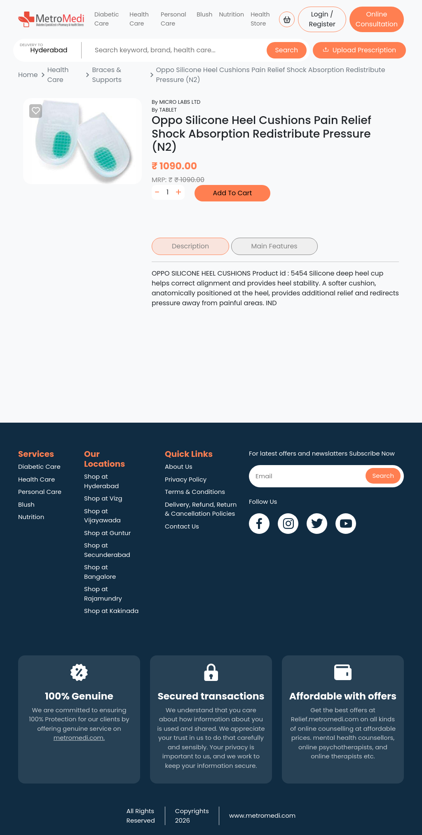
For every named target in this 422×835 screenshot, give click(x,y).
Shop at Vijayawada (102, 516)
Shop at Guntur (107, 533)
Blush (204, 14)
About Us (178, 466)
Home (28, 75)
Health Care (139, 19)
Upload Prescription (364, 50)
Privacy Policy (185, 479)
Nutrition (231, 14)
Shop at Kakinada (111, 610)
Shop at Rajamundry (103, 594)
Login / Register (322, 19)
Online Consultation (377, 19)
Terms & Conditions (195, 491)
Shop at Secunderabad (107, 550)
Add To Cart (232, 193)
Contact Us (182, 526)
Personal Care (173, 19)
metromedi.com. (79, 737)
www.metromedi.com (262, 815)
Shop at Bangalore (100, 572)
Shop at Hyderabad (101, 481)
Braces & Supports (107, 74)
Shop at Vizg (103, 498)
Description (190, 246)
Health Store (260, 19)
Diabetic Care (106, 19)
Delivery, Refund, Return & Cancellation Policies (201, 509)
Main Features (274, 246)
